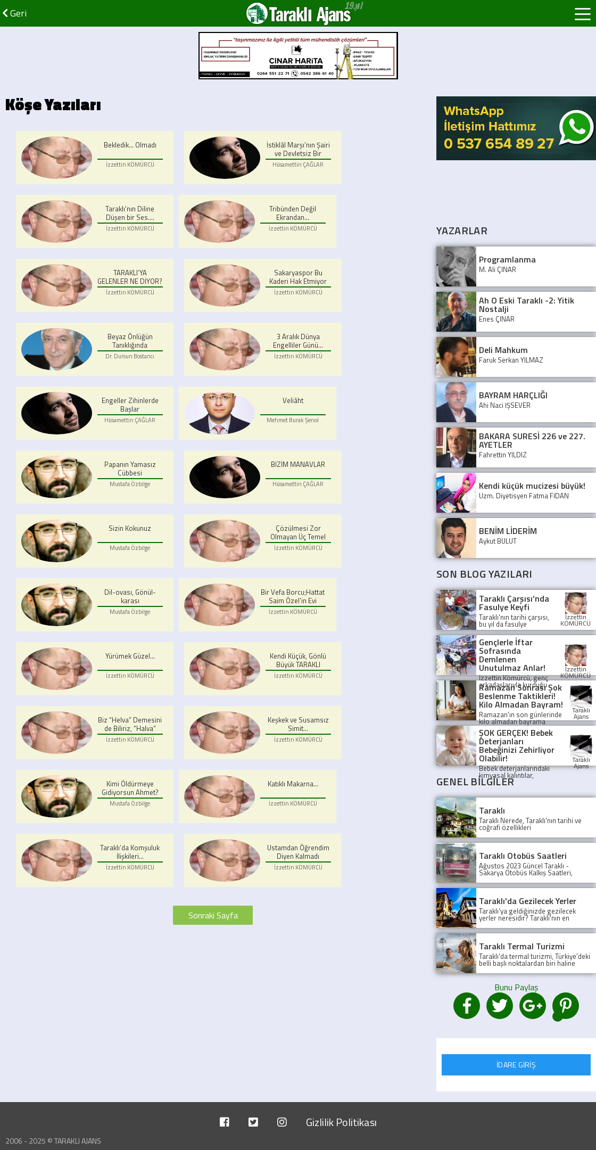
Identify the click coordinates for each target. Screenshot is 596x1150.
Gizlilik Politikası (341, 1122)
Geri (14, 13)
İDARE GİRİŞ (516, 1064)
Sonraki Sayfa (213, 915)
